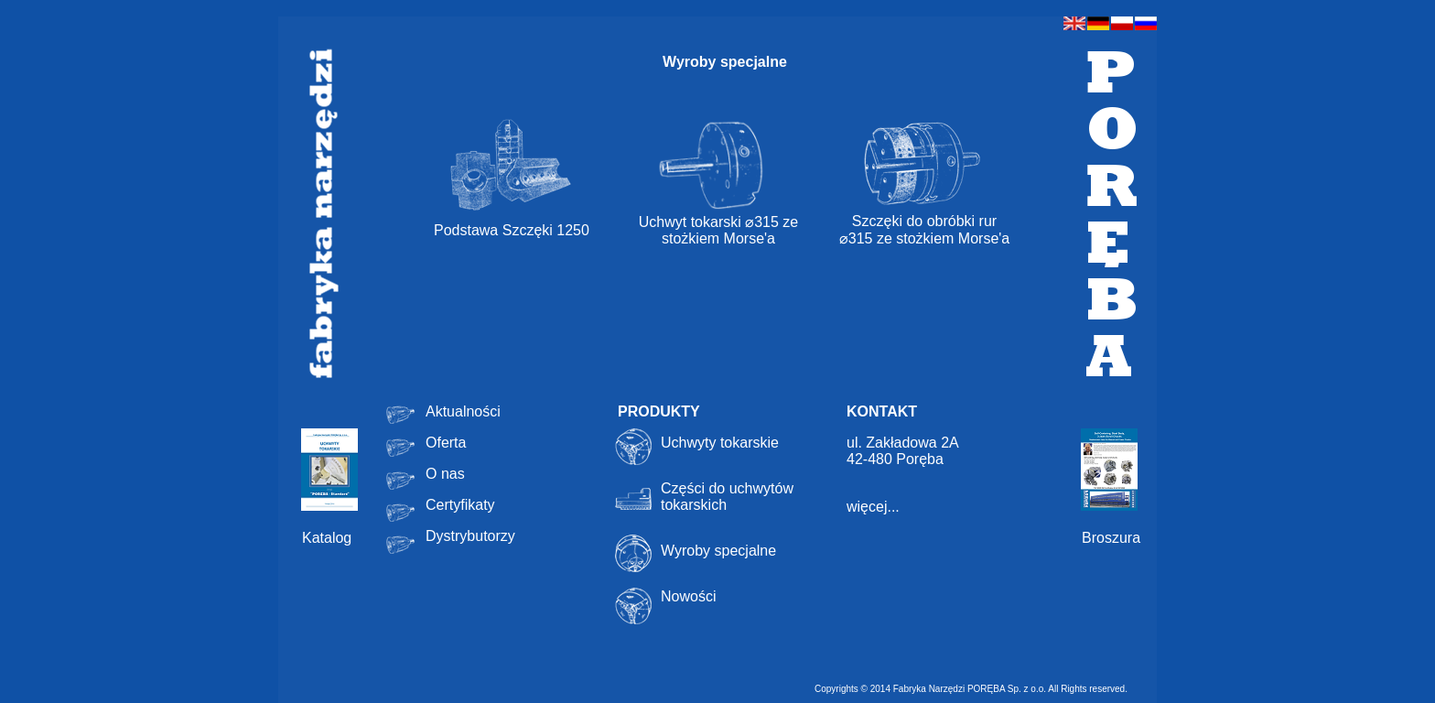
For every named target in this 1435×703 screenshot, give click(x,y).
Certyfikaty (460, 505)
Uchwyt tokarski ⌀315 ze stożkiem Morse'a (719, 223)
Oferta (446, 442)
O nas (445, 473)
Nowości (688, 596)
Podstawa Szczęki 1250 (511, 230)
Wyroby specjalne (718, 550)
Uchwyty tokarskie (720, 442)
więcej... (873, 506)
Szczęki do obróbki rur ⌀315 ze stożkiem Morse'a (924, 222)
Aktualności (463, 411)
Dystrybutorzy (470, 536)
